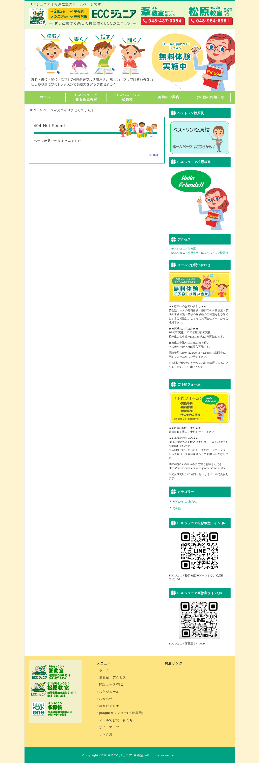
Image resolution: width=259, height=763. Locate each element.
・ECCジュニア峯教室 (182, 248)
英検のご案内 (168, 97)
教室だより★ (109, 706)
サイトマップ (109, 727)
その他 (177, 508)
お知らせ (106, 698)
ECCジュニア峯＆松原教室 (86, 97)
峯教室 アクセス (112, 677)
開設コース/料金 (111, 684)
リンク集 (106, 734)
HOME (34, 110)
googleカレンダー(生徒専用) (121, 713)
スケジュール (109, 691)
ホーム (45, 97)
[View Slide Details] (130, 60)
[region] (130, 60)
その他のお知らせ (210, 97)
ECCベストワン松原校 (128, 97)
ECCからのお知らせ (185, 501)
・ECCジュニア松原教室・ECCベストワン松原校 (198, 252)
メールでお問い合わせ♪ (117, 720)
